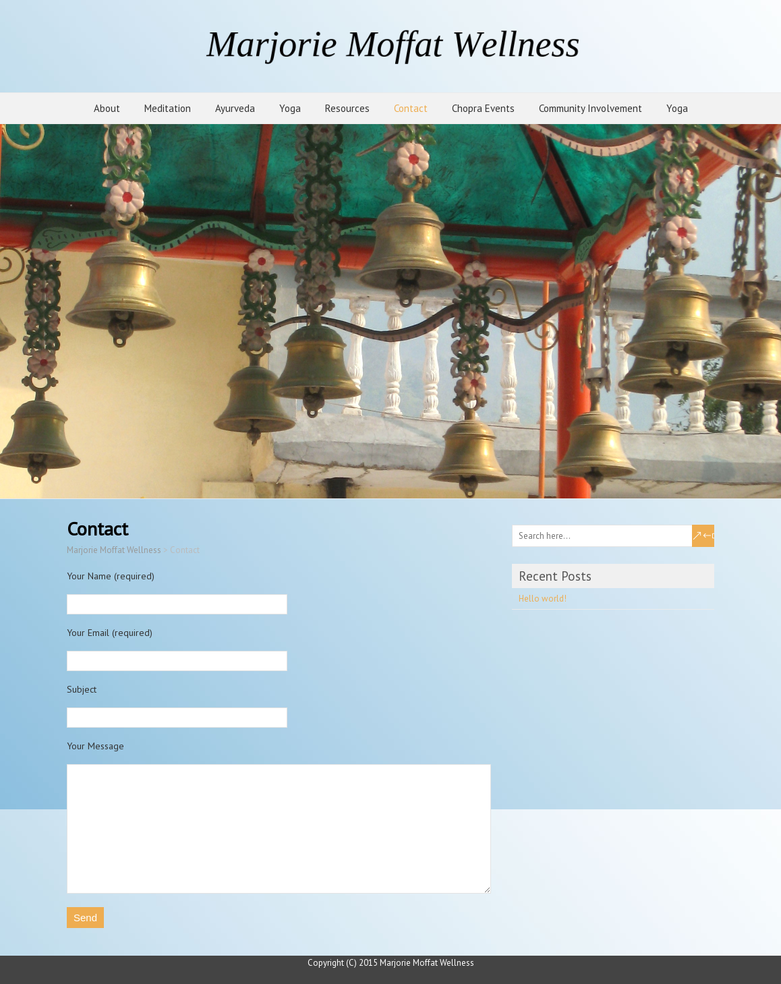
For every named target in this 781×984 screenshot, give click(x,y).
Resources (347, 108)
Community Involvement (590, 108)
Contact (411, 108)
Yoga (290, 108)
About (107, 108)
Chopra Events (483, 108)
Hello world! (543, 598)
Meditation (167, 108)
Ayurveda (235, 108)
